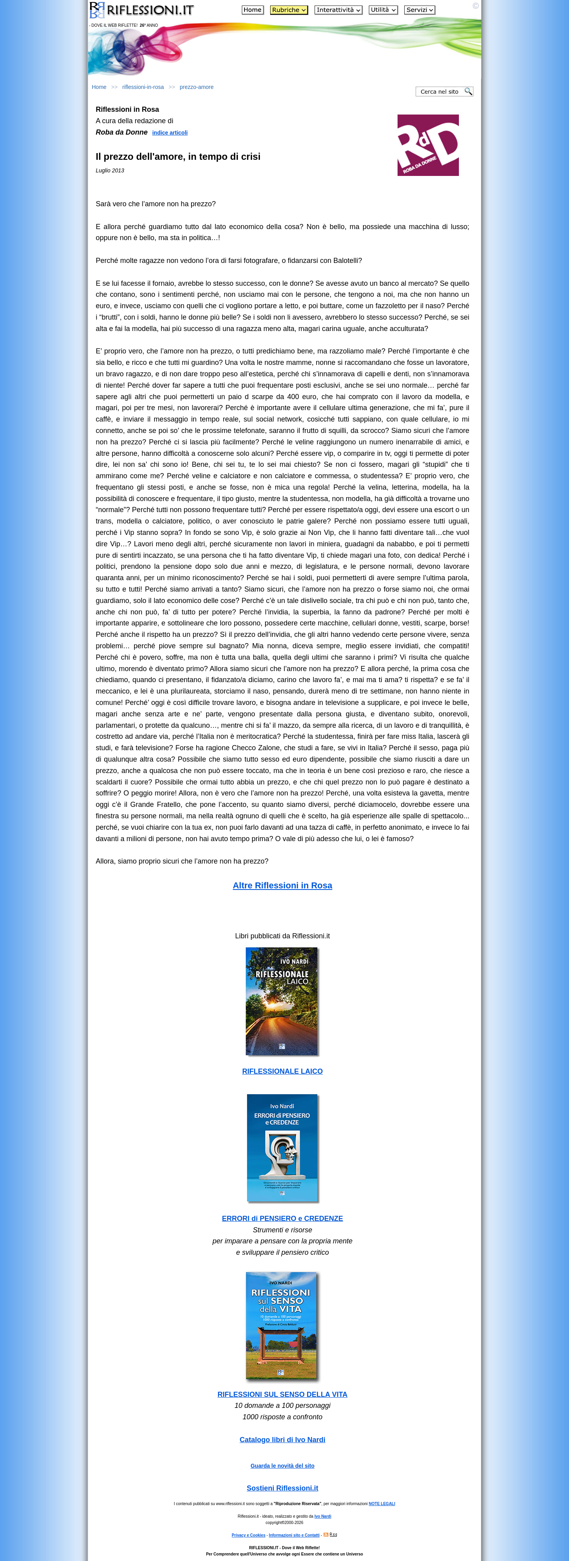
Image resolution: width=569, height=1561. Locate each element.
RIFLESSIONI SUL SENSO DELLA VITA (282, 1394)
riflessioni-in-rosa (143, 87)
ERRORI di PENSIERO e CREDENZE (282, 1219)
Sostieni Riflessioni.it (282, 1488)
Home (99, 87)
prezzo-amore (197, 87)
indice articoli (170, 132)
